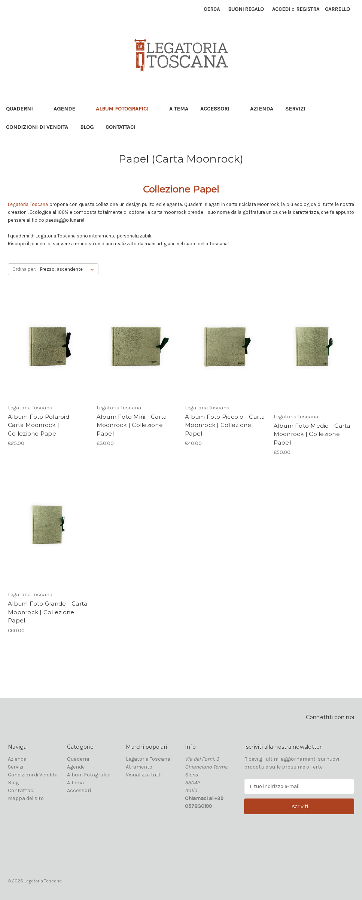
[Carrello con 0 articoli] (337, 9)
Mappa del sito (26, 798)
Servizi (295, 108)
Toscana (218, 243)
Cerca (212, 9)
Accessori (219, 108)
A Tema (178, 108)
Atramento (139, 767)
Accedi (281, 9)
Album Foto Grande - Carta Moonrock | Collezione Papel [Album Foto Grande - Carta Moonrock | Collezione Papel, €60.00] (47, 612)
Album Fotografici (126, 108)
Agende (69, 108)
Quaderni (24, 108)
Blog (87, 127)
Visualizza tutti (144, 775)
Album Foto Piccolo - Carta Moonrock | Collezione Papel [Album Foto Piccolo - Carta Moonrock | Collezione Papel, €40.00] (225, 425)
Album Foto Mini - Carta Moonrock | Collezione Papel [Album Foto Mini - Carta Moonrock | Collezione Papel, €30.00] (132, 425)
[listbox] (68, 269)
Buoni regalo (246, 9)
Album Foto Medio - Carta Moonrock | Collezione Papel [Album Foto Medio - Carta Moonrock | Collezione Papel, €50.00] (312, 434)
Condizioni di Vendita (37, 127)
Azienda (261, 108)
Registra (307, 9)
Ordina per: (24, 269)
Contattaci (121, 127)
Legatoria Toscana (148, 759)
